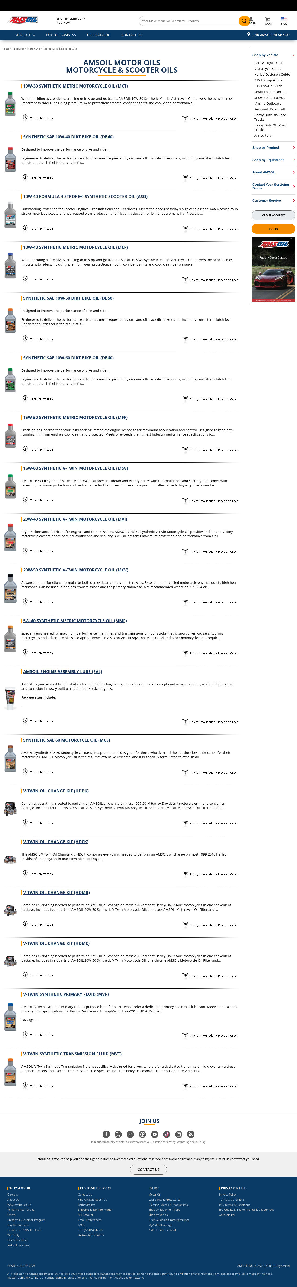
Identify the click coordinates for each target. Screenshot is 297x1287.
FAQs (81, 1225)
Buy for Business (18, 1225)
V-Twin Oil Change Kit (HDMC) (56, 943)
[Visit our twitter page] (118, 1137)
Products (18, 49)
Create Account (273, 215)
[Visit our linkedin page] (178, 1137)
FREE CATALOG (98, 34)
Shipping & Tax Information (95, 1210)
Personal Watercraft (269, 109)
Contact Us (85, 1194)
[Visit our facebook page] (106, 1137)
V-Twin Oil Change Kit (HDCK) (55, 841)
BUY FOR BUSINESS (61, 34)
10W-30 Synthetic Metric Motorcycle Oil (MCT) (75, 86)
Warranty (13, 1235)
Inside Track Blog (18, 1245)
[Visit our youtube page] (154, 1137)
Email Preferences (90, 1220)
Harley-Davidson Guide (272, 74)
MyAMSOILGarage (160, 1225)
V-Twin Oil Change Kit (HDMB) (56, 892)
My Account (85, 1215)
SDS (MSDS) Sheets (90, 1230)
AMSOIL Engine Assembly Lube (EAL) (62, 671)
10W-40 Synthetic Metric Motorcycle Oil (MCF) (75, 247)
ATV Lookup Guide (268, 80)
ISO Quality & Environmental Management (246, 1210)
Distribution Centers (91, 1235)
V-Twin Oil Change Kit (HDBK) (56, 791)
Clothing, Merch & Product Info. (168, 1205)
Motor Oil (154, 1194)
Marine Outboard (267, 103)
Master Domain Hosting (22, 1278)
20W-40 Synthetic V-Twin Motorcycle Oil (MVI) (75, 519)
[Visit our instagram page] (130, 1137)
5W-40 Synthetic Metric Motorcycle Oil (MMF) (75, 620)
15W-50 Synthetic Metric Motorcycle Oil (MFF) (75, 417)
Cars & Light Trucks (269, 63)
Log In (273, 228)
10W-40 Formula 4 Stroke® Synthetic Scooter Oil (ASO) (85, 196)
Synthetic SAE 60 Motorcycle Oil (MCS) (66, 740)
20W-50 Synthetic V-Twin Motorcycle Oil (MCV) (75, 570)
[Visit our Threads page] (142, 1137)
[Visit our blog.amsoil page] (190, 1137)
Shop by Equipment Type (164, 1210)
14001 (271, 1266)
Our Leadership (17, 1240)
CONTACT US (131, 34)
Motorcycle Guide (267, 68)
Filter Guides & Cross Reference (169, 1220)
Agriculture (263, 135)
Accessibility (227, 1215)
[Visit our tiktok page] (166, 1137)
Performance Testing (21, 1210)
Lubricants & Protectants (164, 1200)
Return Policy (86, 1205)
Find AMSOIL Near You (271, 34)
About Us (13, 1200)
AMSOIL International (162, 1230)
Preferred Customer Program (26, 1220)
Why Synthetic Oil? (19, 1205)
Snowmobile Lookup (269, 97)
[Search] (174, 21)
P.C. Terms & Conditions (234, 1205)
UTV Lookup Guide (268, 86)
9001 (262, 1266)
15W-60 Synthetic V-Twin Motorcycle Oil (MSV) (75, 468)
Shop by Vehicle (158, 1215)
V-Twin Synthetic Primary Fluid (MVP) (66, 994)
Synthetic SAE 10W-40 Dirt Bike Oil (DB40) (68, 136)
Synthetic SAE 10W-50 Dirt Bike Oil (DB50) (68, 298)
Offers (11, 1215)
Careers (12, 1194)
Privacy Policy (227, 1194)
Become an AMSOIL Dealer (24, 1230)
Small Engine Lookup (270, 92)
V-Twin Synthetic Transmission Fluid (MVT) (72, 1054)
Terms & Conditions (232, 1200)
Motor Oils (33, 49)
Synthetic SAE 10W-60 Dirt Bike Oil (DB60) (68, 357)
